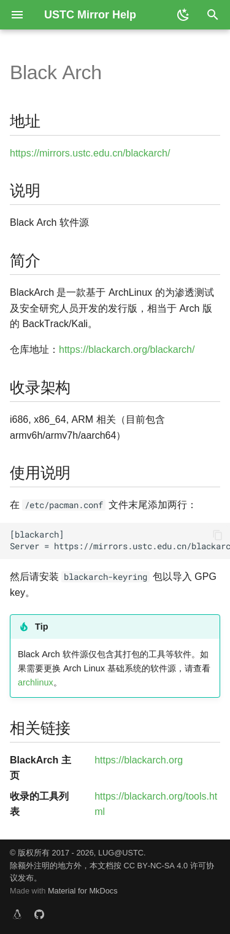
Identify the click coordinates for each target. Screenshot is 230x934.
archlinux (35, 682)
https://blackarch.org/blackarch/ (126, 349)
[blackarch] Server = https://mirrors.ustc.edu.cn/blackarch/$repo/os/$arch (120, 540)
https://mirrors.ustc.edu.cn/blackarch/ (90, 153)
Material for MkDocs (83, 890)
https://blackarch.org (138, 760)
